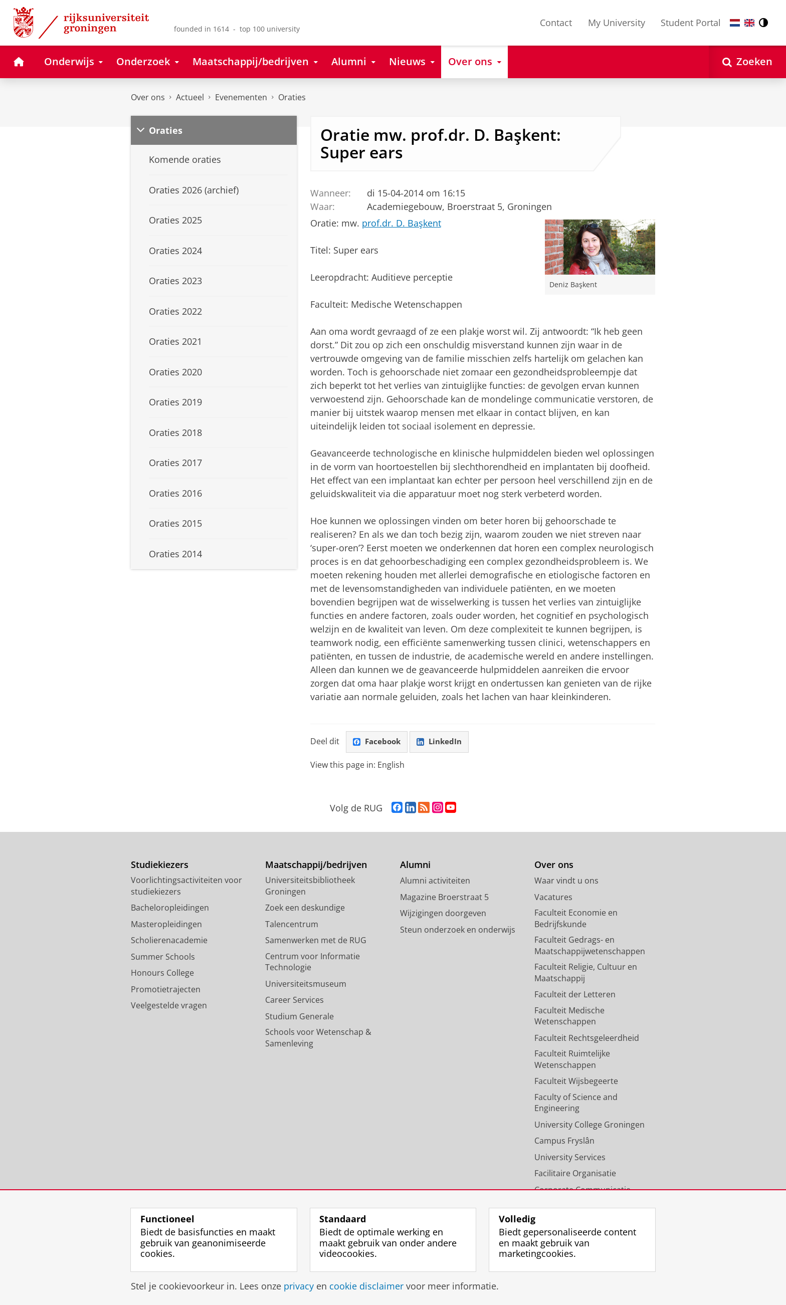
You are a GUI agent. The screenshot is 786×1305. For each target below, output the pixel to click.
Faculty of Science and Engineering (576, 1103)
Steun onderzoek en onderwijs (457, 930)
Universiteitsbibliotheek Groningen (310, 887)
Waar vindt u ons (566, 881)
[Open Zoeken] (747, 62)
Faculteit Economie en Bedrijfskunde (576, 919)
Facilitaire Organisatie (575, 1174)
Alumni (415, 865)
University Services (570, 1157)
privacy (299, 1286)
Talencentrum (291, 924)
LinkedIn (443, 742)
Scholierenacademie (169, 941)
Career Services (294, 1000)
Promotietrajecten (166, 989)
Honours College (162, 973)
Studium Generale (299, 1016)
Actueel (190, 97)
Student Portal (691, 23)
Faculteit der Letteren (575, 995)
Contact (556, 23)
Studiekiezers (159, 865)
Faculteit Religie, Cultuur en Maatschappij (585, 973)
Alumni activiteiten (435, 881)
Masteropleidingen (166, 924)
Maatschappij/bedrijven (316, 865)
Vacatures (553, 897)
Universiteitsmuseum (305, 984)
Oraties (292, 97)
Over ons (148, 97)
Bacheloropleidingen (170, 908)
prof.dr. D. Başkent (401, 223)
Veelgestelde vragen (169, 1006)
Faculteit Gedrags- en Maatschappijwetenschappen (589, 946)
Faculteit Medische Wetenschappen (569, 1016)
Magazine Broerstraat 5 (444, 897)
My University (616, 23)
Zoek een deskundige (305, 908)
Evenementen (241, 97)
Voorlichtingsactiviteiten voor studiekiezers (186, 887)
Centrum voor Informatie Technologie (312, 962)
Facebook (378, 742)
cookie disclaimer (366, 1286)
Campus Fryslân (564, 1141)
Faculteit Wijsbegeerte (576, 1082)
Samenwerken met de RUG (315, 941)
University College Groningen (589, 1125)
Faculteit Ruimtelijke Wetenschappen (572, 1060)
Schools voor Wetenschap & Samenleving (318, 1038)
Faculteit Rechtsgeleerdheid (586, 1038)
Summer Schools (163, 957)
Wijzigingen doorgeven (443, 914)
